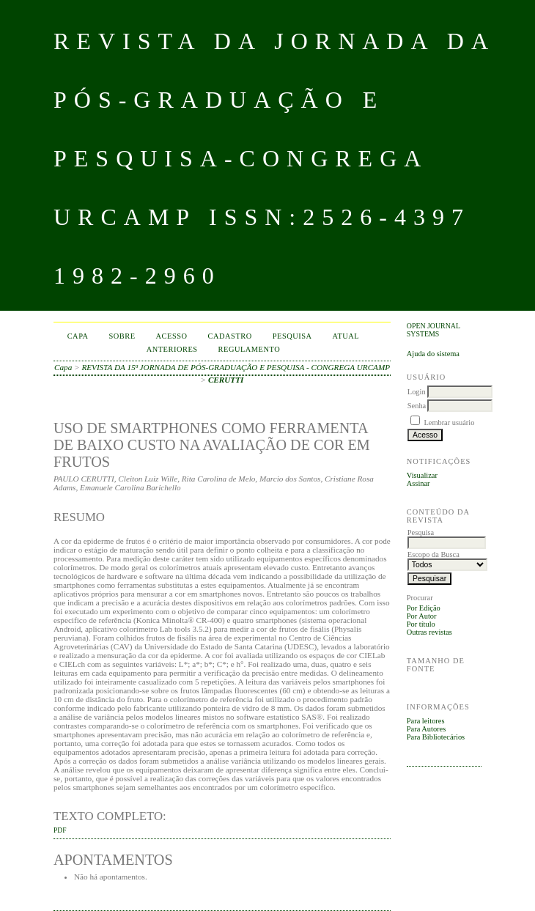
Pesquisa (292, 336)
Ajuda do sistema (433, 354)
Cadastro (230, 336)
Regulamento (249, 349)
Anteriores (172, 349)
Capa (78, 336)
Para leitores (426, 721)
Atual (346, 336)
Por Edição (423, 608)
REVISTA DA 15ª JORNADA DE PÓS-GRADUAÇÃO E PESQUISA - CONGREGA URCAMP (235, 367)
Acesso (172, 336)
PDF (60, 830)
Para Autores (426, 729)
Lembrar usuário (449, 422)
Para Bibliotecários (436, 737)
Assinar (418, 483)
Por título (421, 624)
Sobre (122, 336)
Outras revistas (429, 632)
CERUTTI (226, 379)
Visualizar (422, 475)
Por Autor (422, 616)
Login (416, 392)
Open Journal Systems (433, 330)
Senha (416, 406)
